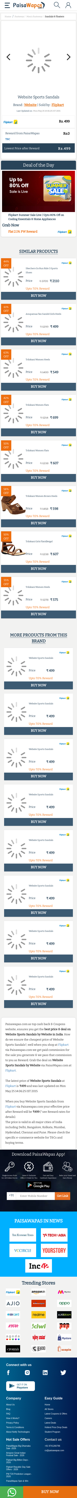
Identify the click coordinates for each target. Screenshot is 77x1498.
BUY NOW (50, 1492)
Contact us (53, 1439)
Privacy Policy (12, 1423)
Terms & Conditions (15, 1427)
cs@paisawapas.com (54, 1450)
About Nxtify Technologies (18, 1432)
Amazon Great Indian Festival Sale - (16, 1454)
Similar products (38, 251)
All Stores (49, 1409)
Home (47, 1405)
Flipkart (58, 105)
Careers (48, 1418)
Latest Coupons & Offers (56, 1414)
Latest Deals (50, 1423)
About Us (10, 1405)
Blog (8, 1409)
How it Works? (12, 1418)
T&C (7, 139)
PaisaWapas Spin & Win (17, 1481)
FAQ (8, 1414)
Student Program (52, 1432)
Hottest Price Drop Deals (56, 1427)
